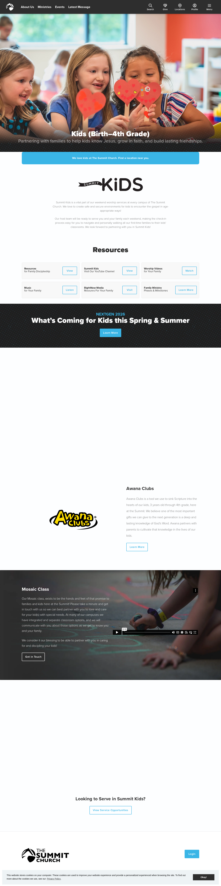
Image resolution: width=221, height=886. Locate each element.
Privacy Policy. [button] (54, 879)
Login (192, 854)
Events (60, 7)
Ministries (44, 7)
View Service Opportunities (110, 810)
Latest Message (79, 7)
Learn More (110, 333)
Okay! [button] (204, 877)
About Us (27, 7)
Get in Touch (33, 657)
